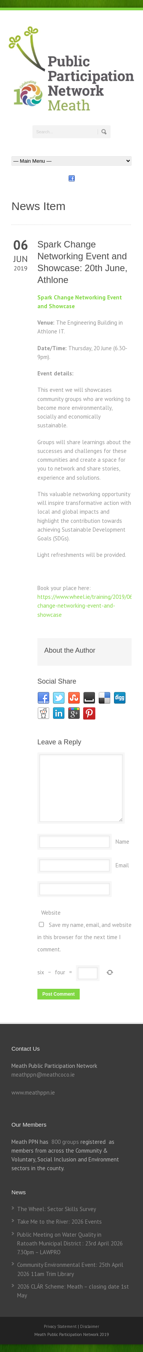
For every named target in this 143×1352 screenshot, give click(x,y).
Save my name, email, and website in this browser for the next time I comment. (84, 937)
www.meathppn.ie (33, 1092)
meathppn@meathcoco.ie (43, 1074)
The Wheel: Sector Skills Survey (56, 1209)
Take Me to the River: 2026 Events (59, 1221)
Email (122, 865)
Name (122, 841)
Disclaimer (89, 1326)
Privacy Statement (61, 1326)
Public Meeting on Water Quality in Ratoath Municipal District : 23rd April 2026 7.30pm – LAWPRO (70, 1243)
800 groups (65, 1141)
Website (51, 912)
